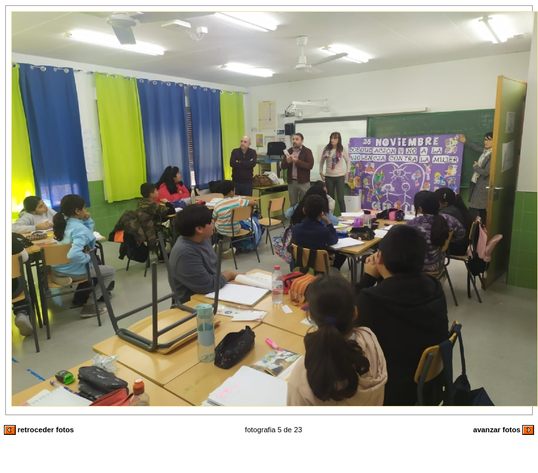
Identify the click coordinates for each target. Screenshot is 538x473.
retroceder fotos (39, 430)
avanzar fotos (503, 430)
